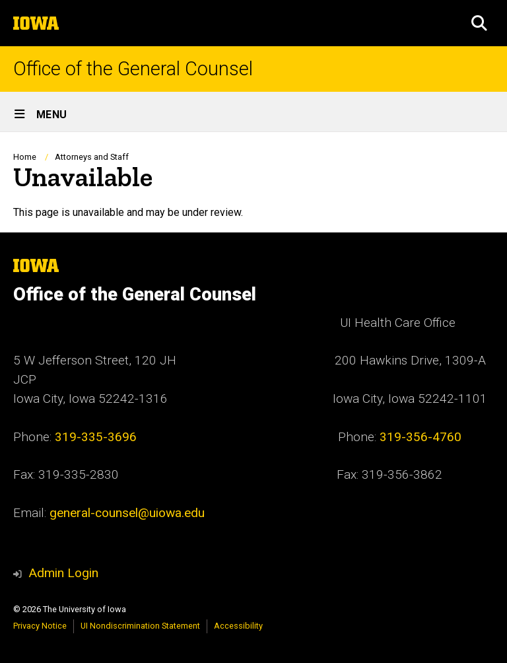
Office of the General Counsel (133, 69)
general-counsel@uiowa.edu (127, 512)
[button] (479, 23)
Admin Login (63, 572)
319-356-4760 (420, 436)
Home (24, 157)
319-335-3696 (96, 436)
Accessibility (238, 626)
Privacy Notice (40, 626)
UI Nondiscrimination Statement (140, 626)
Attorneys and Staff (92, 157)
